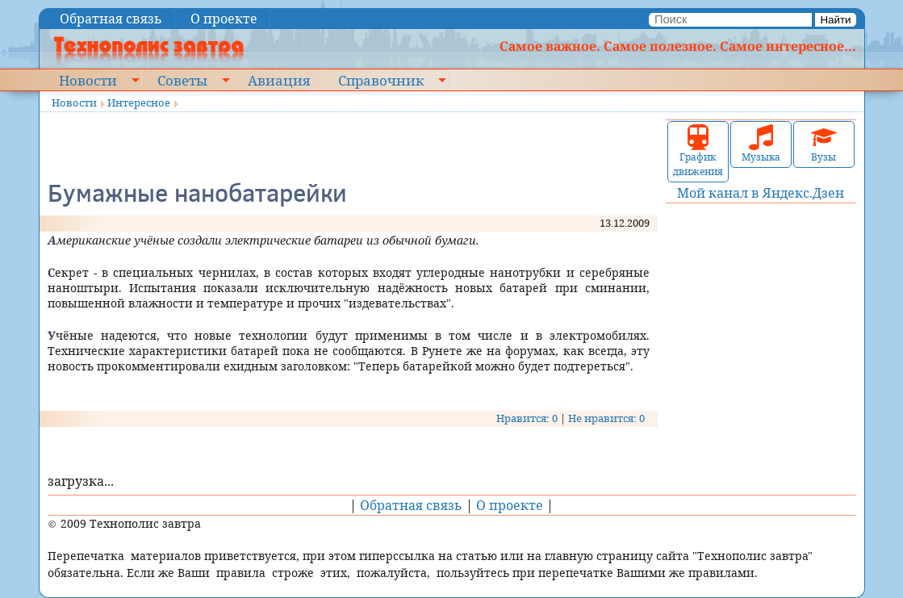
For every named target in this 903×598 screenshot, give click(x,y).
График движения (698, 151)
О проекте (223, 18)
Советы (182, 80)
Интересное (138, 102)
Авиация (279, 80)
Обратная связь (111, 18)
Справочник (381, 80)
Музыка (761, 144)
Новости (88, 80)
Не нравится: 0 (606, 418)
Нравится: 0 (527, 418)
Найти (835, 20)
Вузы (824, 144)
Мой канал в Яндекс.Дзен (760, 193)
